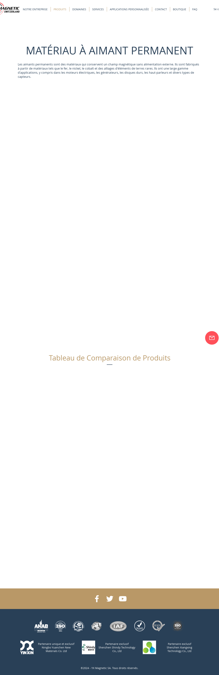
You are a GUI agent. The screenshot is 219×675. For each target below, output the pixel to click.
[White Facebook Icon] (97, 598)
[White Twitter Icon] (109, 598)
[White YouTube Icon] (122, 598)
